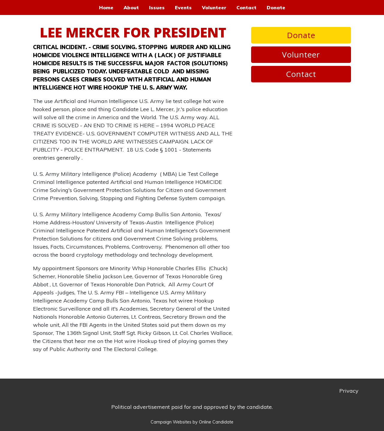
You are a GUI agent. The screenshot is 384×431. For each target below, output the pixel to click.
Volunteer (214, 7)
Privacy (348, 390)
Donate (276, 7)
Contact (246, 7)
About (131, 7)
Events (183, 7)
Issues (157, 7)
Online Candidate (216, 422)
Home (106, 7)
